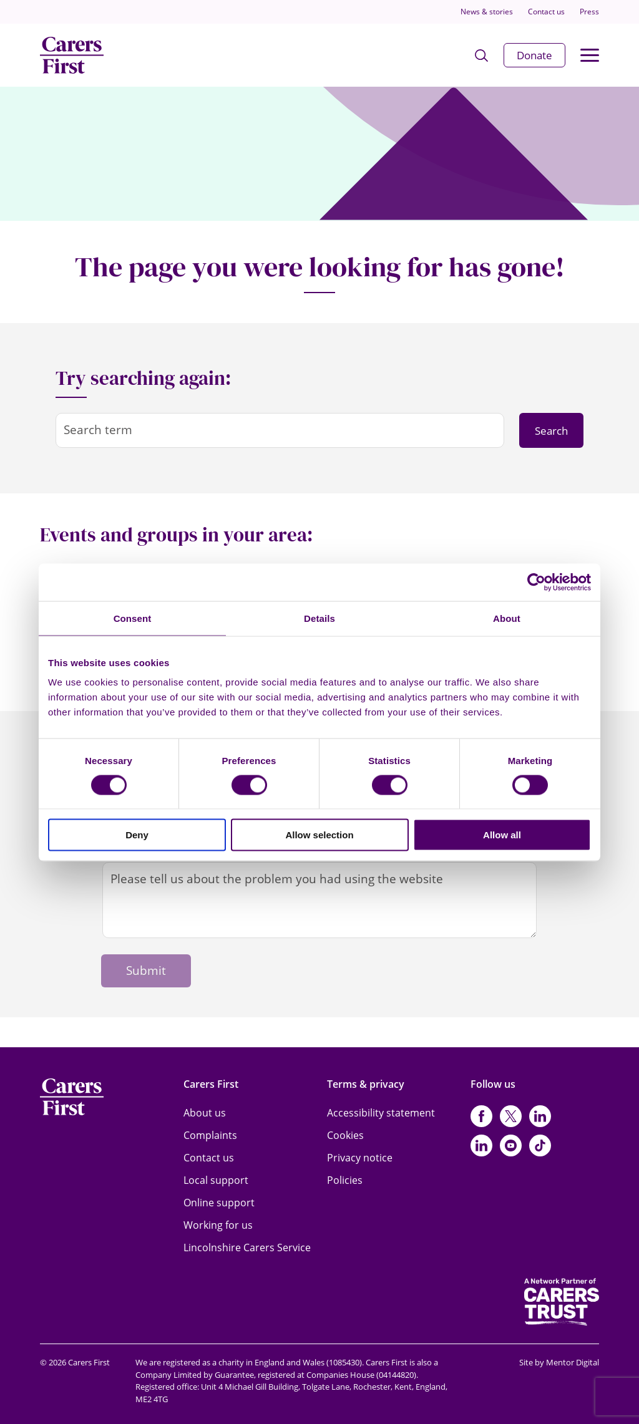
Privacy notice (360, 1158)
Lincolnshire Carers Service (247, 1247)
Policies (345, 1180)
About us (204, 1113)
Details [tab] (319, 618)
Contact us (546, 11)
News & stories (487, 11)
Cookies (345, 1135)
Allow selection (319, 835)
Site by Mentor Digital (559, 1362)
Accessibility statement (381, 1113)
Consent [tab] (133, 618)
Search (551, 431)
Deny (137, 835)
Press (589, 11)
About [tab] (506, 618)
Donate (534, 55)
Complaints (210, 1135)
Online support (219, 1202)
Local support (215, 1180)
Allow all (502, 835)
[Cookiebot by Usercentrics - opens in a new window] (536, 582)
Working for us (218, 1225)
